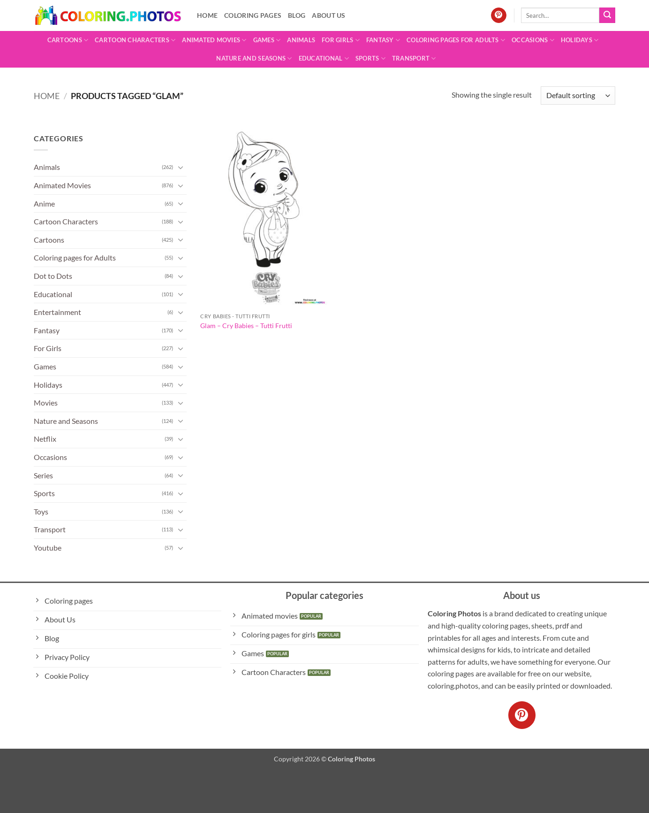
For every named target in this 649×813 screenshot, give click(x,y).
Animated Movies (214, 40)
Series (43, 475)
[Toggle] (181, 167)
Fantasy (383, 40)
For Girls (341, 40)
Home (207, 15)
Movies (46, 402)
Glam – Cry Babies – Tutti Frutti (246, 326)
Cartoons (68, 40)
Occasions (533, 40)
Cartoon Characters (135, 40)
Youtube (47, 547)
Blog (296, 15)
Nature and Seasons (254, 58)
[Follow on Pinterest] (498, 15)
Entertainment (57, 311)
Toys (41, 511)
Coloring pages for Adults (456, 40)
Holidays (580, 40)
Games (267, 40)
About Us (328, 15)
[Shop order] (578, 95)
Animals (301, 40)
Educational (324, 58)
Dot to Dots (53, 275)
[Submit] (607, 15)
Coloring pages (252, 15)
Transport (414, 58)
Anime (44, 203)
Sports (370, 58)
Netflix (45, 438)
